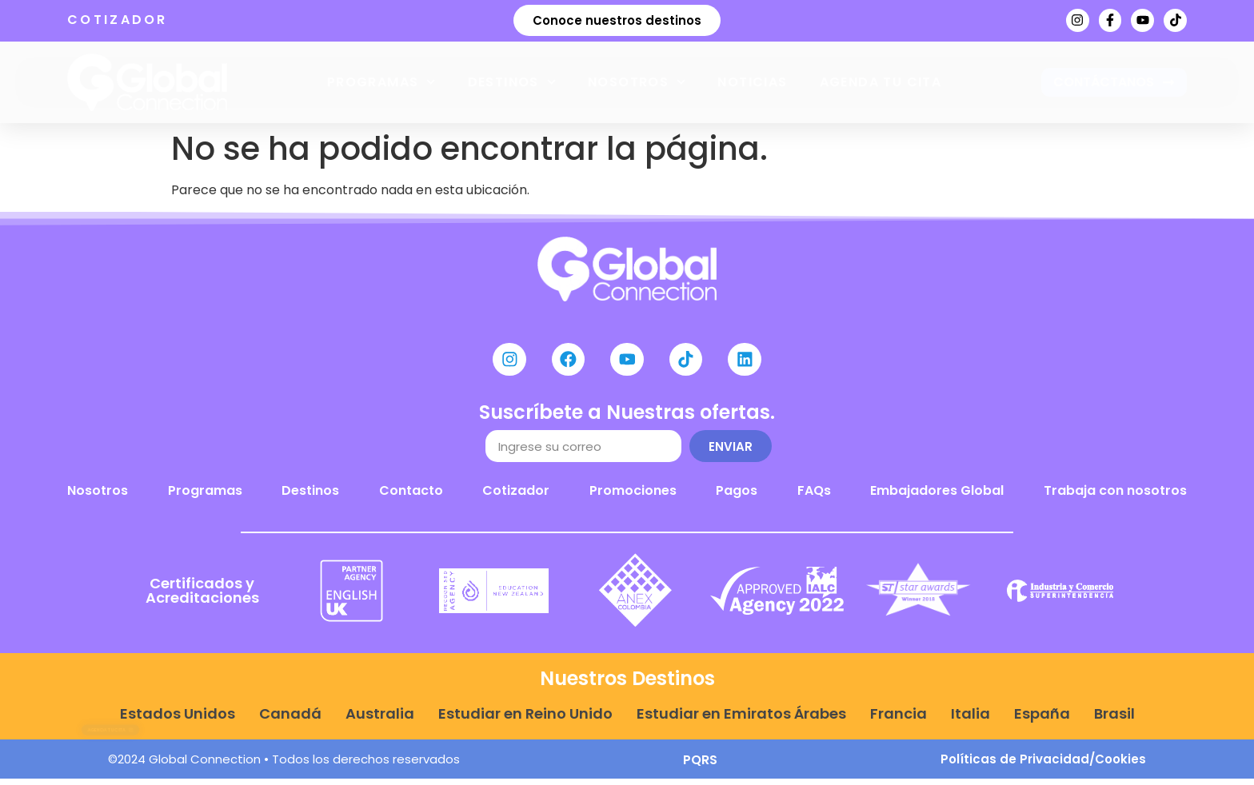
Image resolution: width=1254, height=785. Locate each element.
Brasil (1114, 721)
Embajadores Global (937, 497)
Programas (381, 82)
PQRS (700, 766)
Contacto (411, 497)
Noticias (752, 82)
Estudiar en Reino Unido (525, 721)
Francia (898, 721)
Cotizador (515, 497)
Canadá (290, 721)
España (1042, 721)
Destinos (512, 82)
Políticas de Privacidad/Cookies (1043, 765)
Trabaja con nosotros (1115, 497)
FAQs (814, 497)
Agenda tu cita (881, 82)
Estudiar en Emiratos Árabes (741, 721)
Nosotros (636, 82)
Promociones (633, 497)
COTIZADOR (117, 19)
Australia (379, 721)
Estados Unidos (177, 721)
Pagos (736, 497)
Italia (970, 721)
